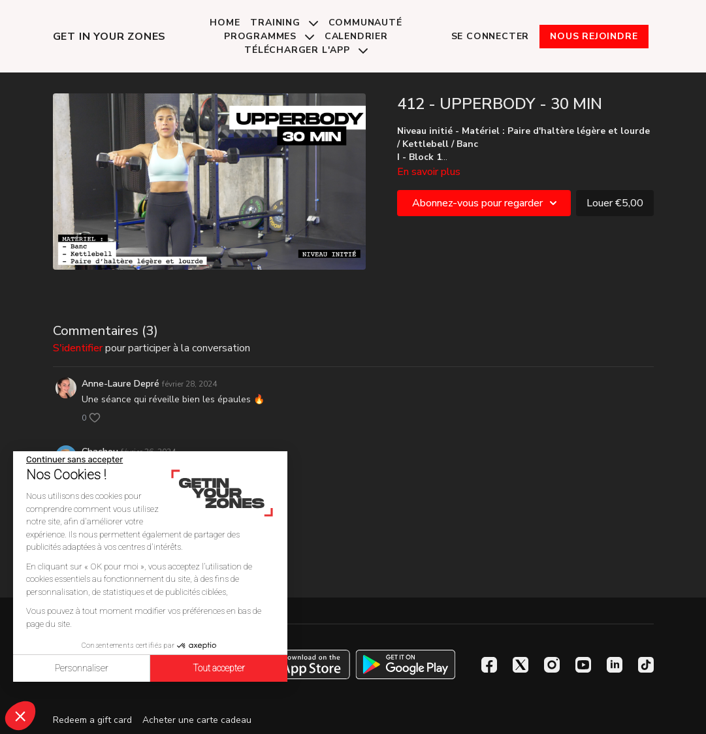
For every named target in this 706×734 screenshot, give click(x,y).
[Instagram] (552, 665)
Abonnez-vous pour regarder (486, 203)
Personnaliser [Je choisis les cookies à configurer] (81, 668)
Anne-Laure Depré (120, 383)
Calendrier (356, 36)
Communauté (365, 22)
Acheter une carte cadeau (196, 720)
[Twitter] (520, 665)
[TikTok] (646, 665)
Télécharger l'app (305, 50)
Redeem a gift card (92, 720)
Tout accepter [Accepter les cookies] (219, 668)
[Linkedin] (614, 665)
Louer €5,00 (614, 203)
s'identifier (78, 348)
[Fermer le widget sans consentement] (74, 459)
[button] (20, 715)
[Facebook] (489, 665)
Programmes (269, 36)
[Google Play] (405, 664)
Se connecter (490, 36)
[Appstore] (300, 664)
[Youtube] (583, 665)
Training (283, 22)
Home (225, 22)
